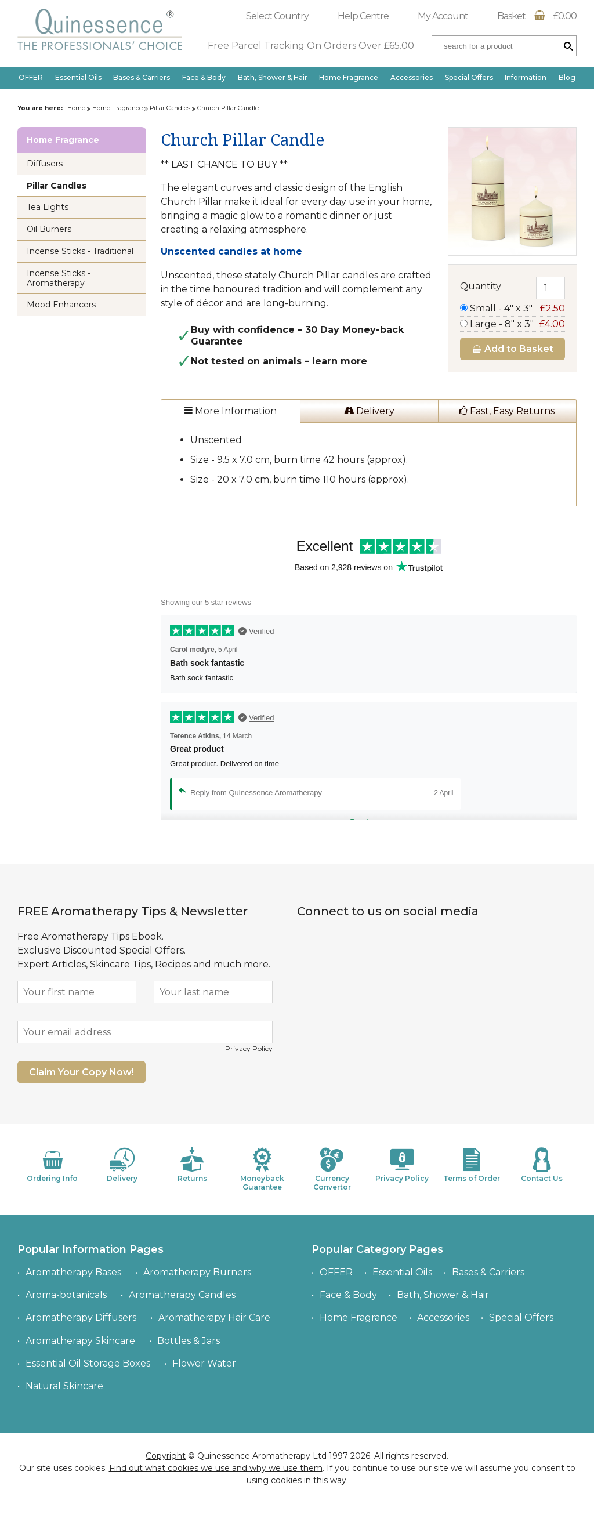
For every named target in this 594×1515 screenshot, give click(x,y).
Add (512, 348)
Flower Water (204, 1363)
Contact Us (542, 1165)
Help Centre (363, 15)
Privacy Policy (249, 1048)
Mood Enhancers (61, 304)
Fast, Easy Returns (507, 410)
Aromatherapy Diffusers (81, 1317)
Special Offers (469, 77)
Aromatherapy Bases (73, 1272)
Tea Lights (47, 207)
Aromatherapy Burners (197, 1272)
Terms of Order (472, 1165)
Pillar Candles (170, 108)
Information (525, 77)
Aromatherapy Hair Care (214, 1317)
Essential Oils (78, 77)
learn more (339, 361)
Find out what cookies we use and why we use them (216, 1468)
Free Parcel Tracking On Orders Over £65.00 (311, 45)
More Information (230, 410)
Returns (192, 1165)
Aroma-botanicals (66, 1294)
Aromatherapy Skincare (80, 1340)
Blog (567, 77)
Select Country (277, 15)
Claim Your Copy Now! (81, 1072)
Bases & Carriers (141, 77)
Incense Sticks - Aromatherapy (58, 278)
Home (76, 108)
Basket (537, 15)
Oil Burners (49, 229)
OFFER (31, 77)
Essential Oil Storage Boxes (88, 1363)
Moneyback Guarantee (262, 1169)
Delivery (369, 410)
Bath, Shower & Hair (272, 77)
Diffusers (45, 163)
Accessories (411, 77)
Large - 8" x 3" (512, 323)
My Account (443, 15)
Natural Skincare (64, 1385)
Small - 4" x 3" (512, 308)
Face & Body (204, 77)
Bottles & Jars (188, 1340)
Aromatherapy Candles (182, 1294)
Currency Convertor (332, 1169)
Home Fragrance (348, 77)
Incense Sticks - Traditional (80, 251)
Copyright (166, 1456)
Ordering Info (52, 1165)
